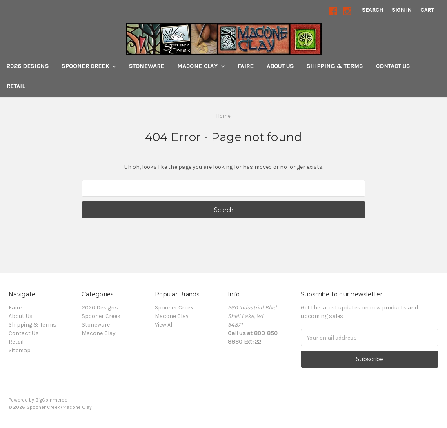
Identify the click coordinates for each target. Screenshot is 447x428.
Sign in (401, 10)
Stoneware (146, 66)
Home (223, 116)
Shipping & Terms (335, 66)
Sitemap (20, 350)
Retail (16, 86)
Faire (246, 66)
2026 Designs (28, 66)
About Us (280, 66)
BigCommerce (51, 400)
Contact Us (393, 66)
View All (164, 324)
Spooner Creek (89, 66)
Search (372, 10)
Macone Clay (201, 66)
